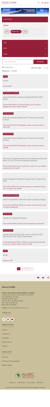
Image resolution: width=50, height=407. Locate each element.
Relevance (16, 30)
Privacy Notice (31, 381)
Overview (5, 356)
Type (25, 30)
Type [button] (5, 41)
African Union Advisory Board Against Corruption (30, 386)
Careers (4, 328)
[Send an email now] (38, 276)
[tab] (25, 41)
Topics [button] (6, 53)
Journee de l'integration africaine (14, 217)
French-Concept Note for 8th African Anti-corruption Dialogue (24, 199)
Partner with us (7, 341)
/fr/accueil (7, 85)
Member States (7, 364)
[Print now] (43, 276)
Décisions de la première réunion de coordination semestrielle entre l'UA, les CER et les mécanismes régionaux (25, 159)
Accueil (5, 80)
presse (5, 254)
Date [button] (5, 47)
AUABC (13, 3)
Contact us (12, 381)
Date (7, 30)
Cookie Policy (21, 381)
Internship (5, 337)
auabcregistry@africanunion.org (17, 306)
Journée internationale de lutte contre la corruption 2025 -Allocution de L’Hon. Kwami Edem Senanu (23, 235)
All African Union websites (10, 360)
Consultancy (6, 333)
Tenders (4, 345)
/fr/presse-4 (7, 259)
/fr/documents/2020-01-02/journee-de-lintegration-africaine (23, 222)
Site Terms (40, 381)
